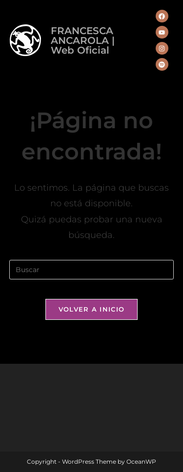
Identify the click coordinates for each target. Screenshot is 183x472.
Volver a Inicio (92, 309)
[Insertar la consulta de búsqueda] (91, 269)
